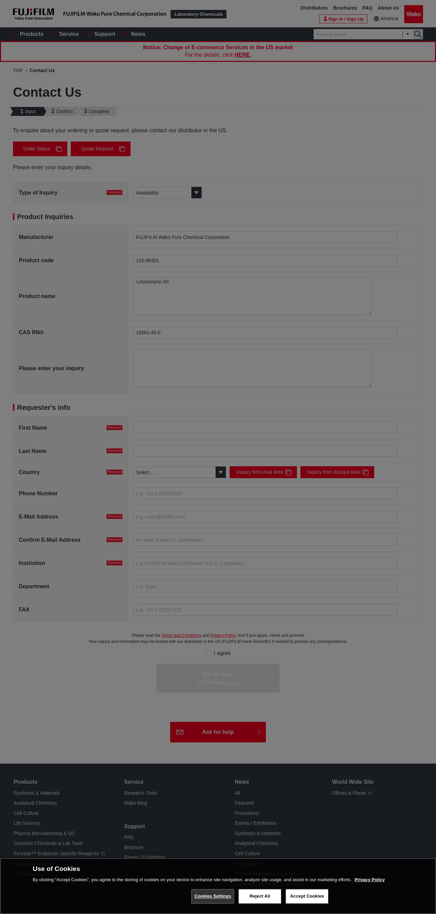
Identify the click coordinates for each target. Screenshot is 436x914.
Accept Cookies (307, 896)
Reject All (260, 896)
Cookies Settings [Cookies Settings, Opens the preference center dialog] (212, 896)
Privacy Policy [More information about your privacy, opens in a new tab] (370, 879)
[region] (218, 886)
